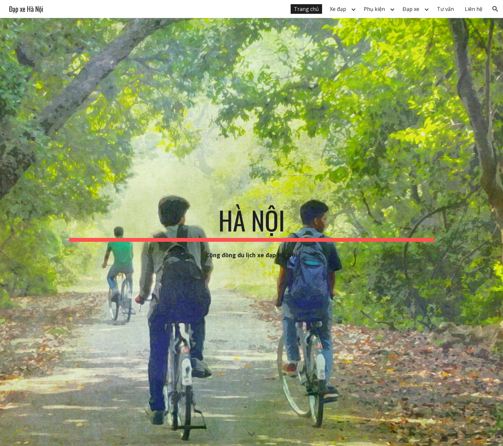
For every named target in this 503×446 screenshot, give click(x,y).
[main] (251, 223)
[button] (495, 9)
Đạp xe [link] (411, 9)
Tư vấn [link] (445, 9)
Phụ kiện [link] (374, 9)
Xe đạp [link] (338, 9)
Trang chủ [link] (306, 9)
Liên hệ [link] (473, 9)
